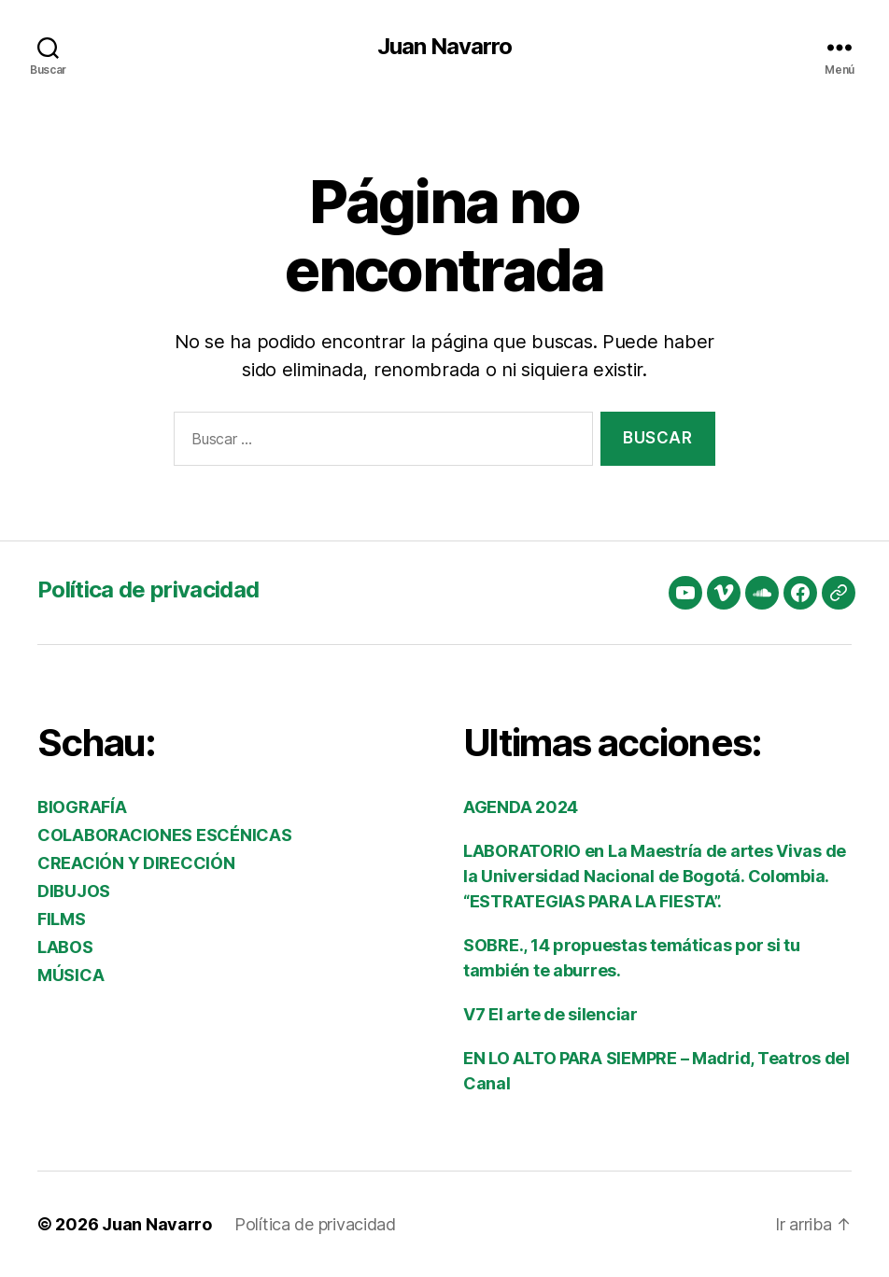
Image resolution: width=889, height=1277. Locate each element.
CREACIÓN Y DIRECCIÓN (136, 863)
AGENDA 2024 (520, 807)
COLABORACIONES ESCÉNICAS (164, 835)
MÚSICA (70, 975)
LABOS (65, 947)
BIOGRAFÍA (82, 807)
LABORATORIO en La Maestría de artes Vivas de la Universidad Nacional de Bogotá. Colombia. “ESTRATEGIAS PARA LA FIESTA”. (654, 876)
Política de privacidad (148, 589)
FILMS (61, 919)
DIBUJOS (73, 891)
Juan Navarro (444, 46)
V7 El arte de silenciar (550, 1014)
